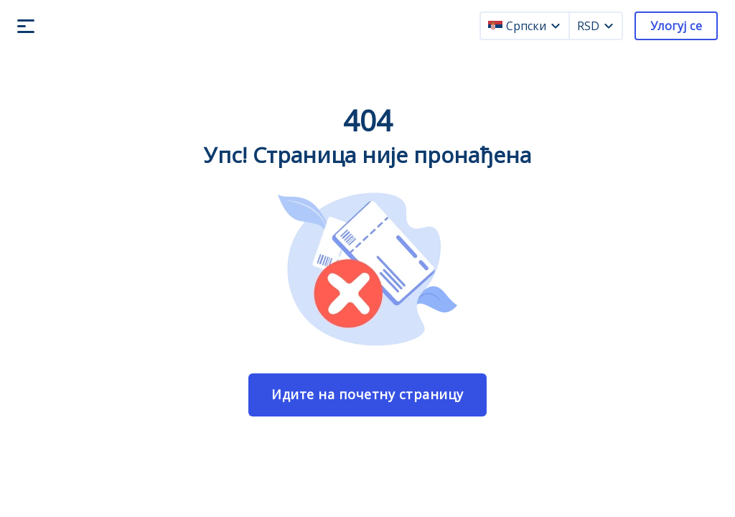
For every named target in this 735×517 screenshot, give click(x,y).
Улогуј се (676, 26)
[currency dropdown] (608, 26)
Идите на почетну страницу (367, 394)
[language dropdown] (555, 26)
